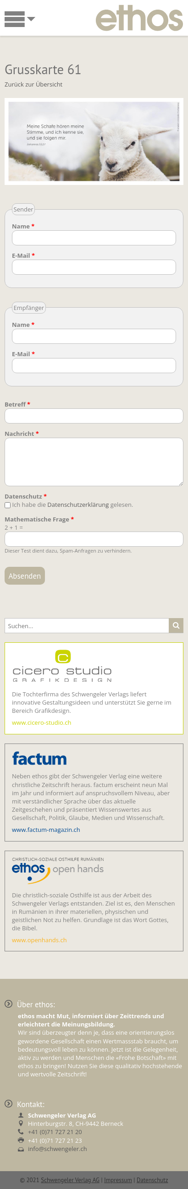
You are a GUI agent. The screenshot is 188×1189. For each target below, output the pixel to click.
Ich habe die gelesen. (72, 504)
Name (23, 226)
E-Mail (23, 255)
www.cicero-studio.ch (41, 722)
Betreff (17, 404)
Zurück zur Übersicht (33, 84)
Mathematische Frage (39, 519)
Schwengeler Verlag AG (70, 1180)
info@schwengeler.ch (57, 1149)
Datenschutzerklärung (78, 504)
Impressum (118, 1180)
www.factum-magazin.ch (46, 829)
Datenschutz (26, 496)
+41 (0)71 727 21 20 (55, 1132)
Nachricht (22, 433)
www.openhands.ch (39, 940)
